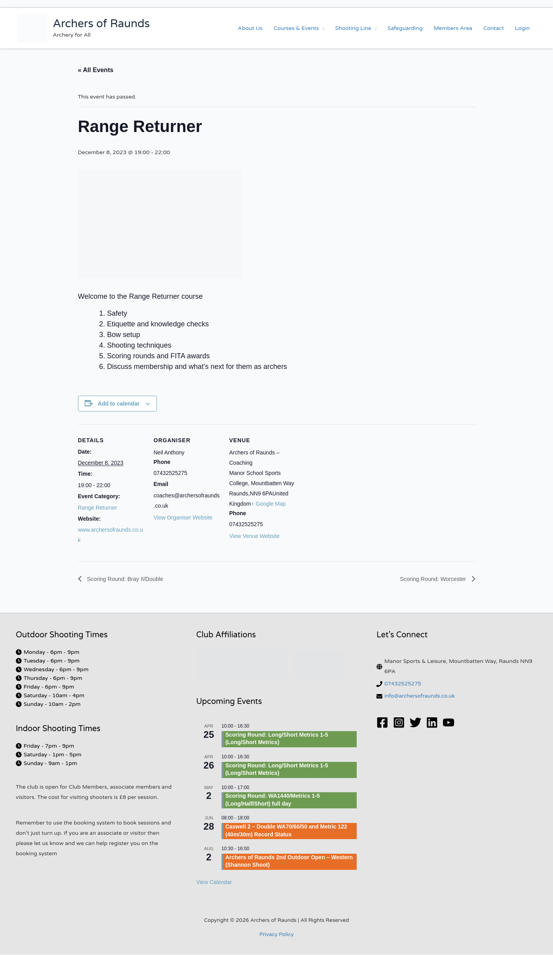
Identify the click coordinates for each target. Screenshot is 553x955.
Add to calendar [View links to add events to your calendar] (119, 403)
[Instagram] (399, 723)
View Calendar (214, 882)
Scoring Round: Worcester (430, 578)
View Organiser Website (183, 517)
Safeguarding (405, 28)
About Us (250, 28)
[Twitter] (415, 723)
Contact (493, 28)
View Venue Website (254, 536)
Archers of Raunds (101, 23)
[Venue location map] (346, 478)
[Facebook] (382, 723)
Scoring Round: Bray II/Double (129, 578)
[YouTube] (448, 723)
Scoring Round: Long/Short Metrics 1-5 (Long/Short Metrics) (276, 739)
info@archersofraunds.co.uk (421, 696)
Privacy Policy (276, 935)
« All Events (96, 70)
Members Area (453, 28)
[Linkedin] (432, 723)
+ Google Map (268, 504)
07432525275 (403, 684)
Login (522, 28)
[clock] (47, 652)
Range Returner (97, 507)
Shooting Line (353, 28)
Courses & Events (296, 28)
